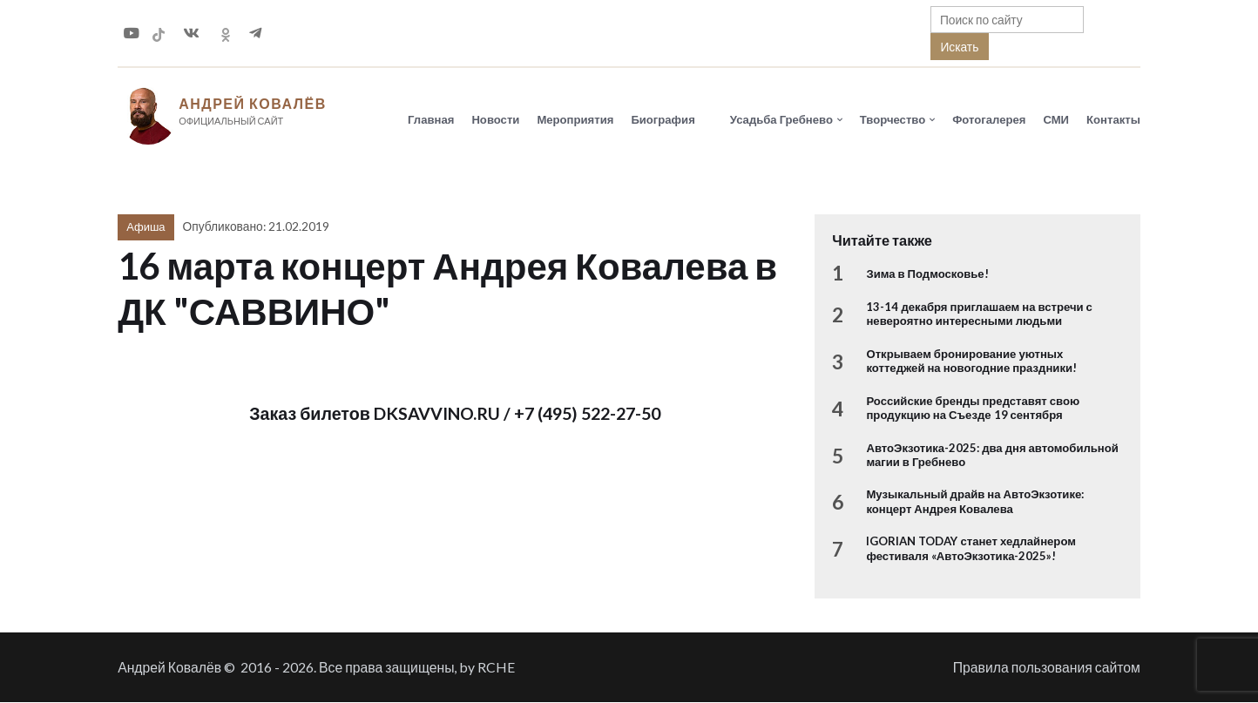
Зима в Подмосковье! (927, 274)
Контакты (1113, 119)
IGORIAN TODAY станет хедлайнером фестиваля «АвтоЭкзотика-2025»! (970, 549)
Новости (495, 119)
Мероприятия (575, 119)
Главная (431, 119)
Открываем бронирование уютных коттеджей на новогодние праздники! (971, 361)
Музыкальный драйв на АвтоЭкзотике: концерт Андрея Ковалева (975, 502)
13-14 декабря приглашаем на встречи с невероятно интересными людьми (979, 314)
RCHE (496, 667)
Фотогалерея (988, 119)
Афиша (145, 227)
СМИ (1056, 119)
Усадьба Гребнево (781, 119)
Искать (959, 46)
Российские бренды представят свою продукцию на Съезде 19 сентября (972, 408)
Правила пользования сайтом (1046, 667)
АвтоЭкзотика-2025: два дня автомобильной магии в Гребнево (992, 455)
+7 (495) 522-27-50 (587, 414)
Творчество (892, 119)
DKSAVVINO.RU (437, 414)
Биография (662, 119)
